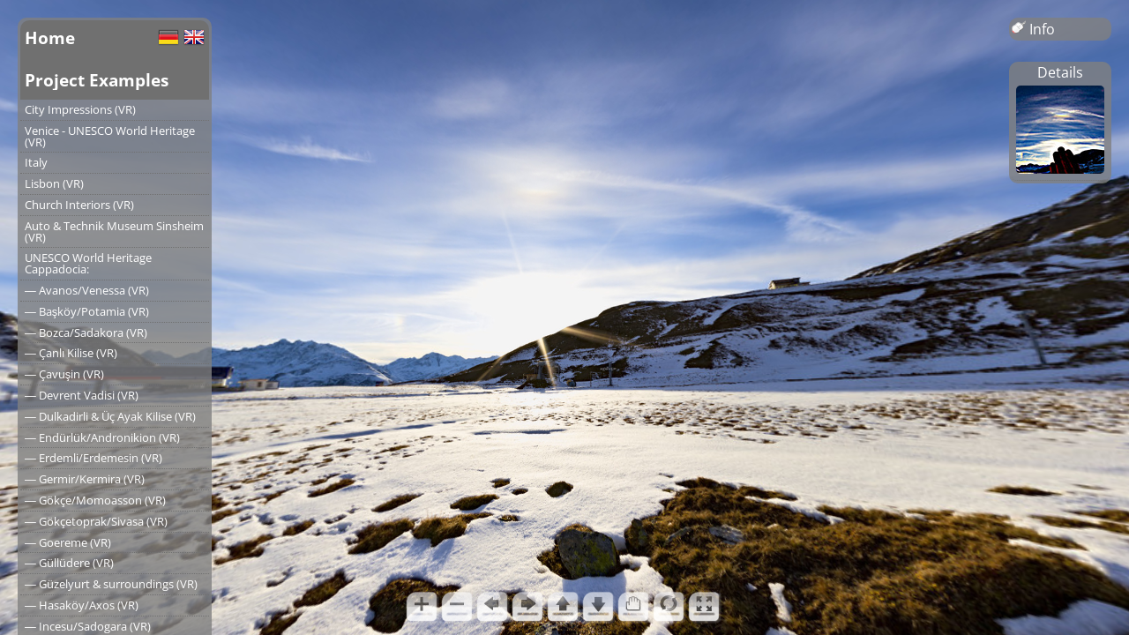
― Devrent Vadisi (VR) (81, 395)
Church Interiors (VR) (79, 205)
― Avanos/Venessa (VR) (87, 290)
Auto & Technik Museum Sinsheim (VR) (114, 231)
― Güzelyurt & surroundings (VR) (111, 584)
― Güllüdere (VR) (69, 563)
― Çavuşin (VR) (64, 374)
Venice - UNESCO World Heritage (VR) (110, 136)
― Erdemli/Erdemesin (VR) (93, 458)
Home (50, 37)
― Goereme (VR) (68, 542)
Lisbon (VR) (54, 183)
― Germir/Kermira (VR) (85, 479)
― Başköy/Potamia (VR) (87, 311)
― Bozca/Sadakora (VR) (86, 332)
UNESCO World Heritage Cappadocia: (88, 263)
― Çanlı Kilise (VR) (71, 353)
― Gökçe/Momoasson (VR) (95, 500)
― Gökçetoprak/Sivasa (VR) (96, 521)
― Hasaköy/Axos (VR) (81, 605)
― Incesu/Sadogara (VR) (88, 626)
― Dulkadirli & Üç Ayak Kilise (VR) (110, 416)
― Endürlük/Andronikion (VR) (102, 437)
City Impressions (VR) (80, 109)
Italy (36, 162)
